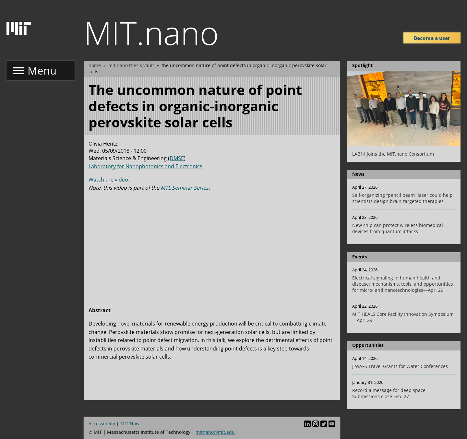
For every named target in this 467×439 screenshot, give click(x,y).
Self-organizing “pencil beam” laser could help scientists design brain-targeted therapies (402, 198)
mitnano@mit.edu (215, 432)
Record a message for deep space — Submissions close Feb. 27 (391, 393)
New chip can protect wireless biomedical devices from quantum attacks (397, 228)
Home (95, 65)
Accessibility (102, 424)
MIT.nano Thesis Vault (131, 65)
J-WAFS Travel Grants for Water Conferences (400, 366)
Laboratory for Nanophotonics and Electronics (145, 166)
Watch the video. (109, 179)
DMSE (177, 158)
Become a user (432, 38)
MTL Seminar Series (185, 187)
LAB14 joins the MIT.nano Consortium (393, 154)
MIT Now (129, 424)
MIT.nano (151, 32)
